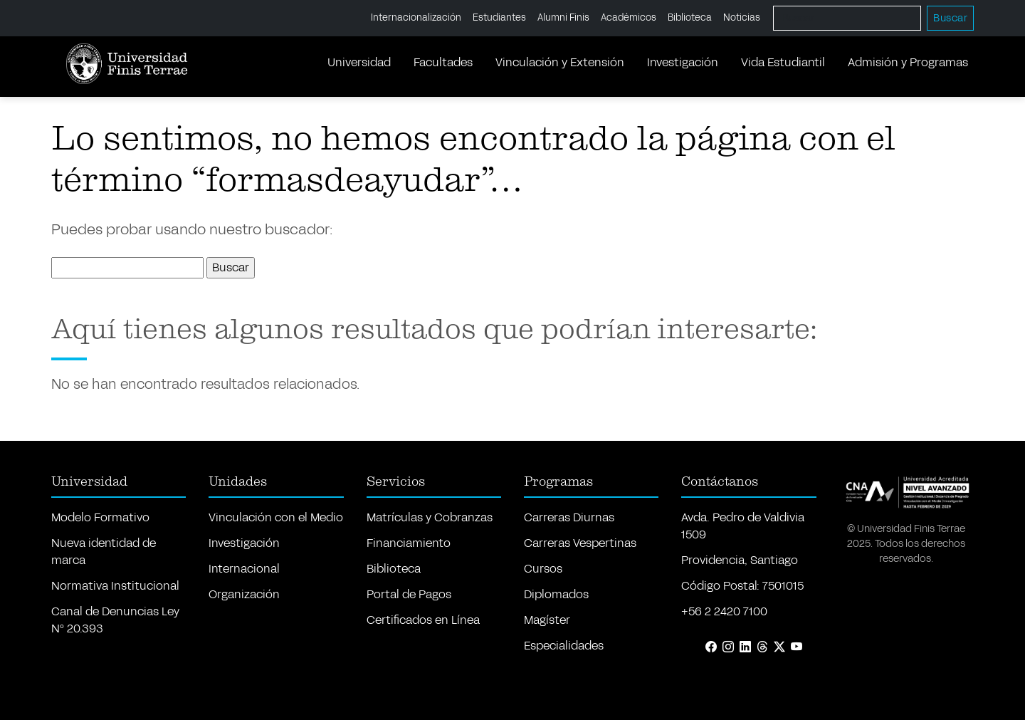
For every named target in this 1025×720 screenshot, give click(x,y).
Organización (244, 594)
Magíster (547, 620)
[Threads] (762, 647)
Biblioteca (690, 17)
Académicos (628, 17)
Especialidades (564, 645)
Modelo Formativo (100, 517)
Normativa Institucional (115, 586)
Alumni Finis (563, 17)
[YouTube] (796, 647)
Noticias (741, 17)
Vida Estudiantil (783, 62)
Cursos (543, 568)
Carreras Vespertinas (580, 543)
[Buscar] (847, 18)
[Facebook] (711, 647)
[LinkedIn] (745, 647)
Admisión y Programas (908, 62)
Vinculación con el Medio (276, 517)
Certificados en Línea (423, 620)
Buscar (950, 18)
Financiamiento (409, 543)
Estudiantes (499, 17)
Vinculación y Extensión (559, 62)
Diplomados (556, 594)
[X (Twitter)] (779, 647)
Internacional (244, 568)
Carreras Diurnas (569, 517)
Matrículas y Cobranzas (430, 517)
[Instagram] (728, 647)
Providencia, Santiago (739, 560)
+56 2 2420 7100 (724, 611)
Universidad (359, 62)
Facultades (443, 62)
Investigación (682, 62)
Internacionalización (416, 17)
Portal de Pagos (409, 594)
